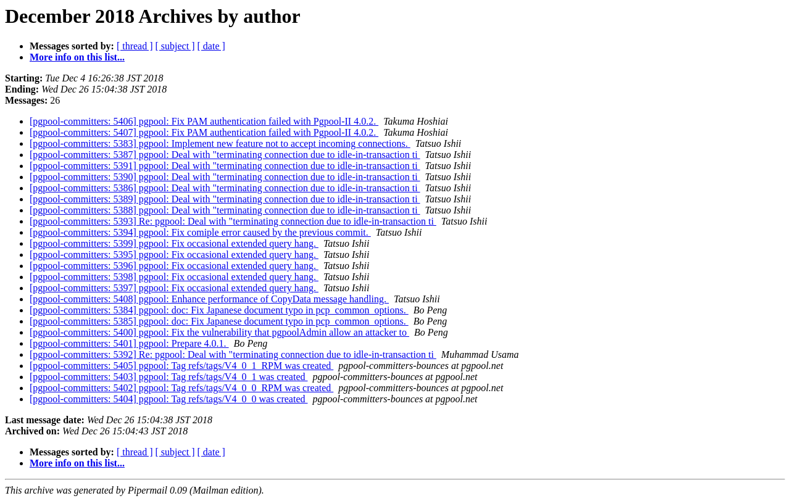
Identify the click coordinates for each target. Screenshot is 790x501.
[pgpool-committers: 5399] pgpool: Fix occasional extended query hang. (174, 243)
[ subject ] (175, 46)
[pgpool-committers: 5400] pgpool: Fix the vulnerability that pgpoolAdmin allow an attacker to (219, 332)
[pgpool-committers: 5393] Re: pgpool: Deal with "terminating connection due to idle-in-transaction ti (233, 221)
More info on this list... (77, 57)
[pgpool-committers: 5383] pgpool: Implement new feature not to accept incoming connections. (220, 143)
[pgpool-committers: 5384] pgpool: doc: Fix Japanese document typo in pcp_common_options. (219, 310)
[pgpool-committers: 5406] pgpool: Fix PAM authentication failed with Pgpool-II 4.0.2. (204, 121)
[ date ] (211, 46)
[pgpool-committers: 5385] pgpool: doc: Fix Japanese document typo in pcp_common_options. (219, 321)
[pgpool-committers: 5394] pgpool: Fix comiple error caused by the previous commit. (200, 232)
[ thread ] (135, 46)
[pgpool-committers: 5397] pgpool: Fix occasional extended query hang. (174, 288)
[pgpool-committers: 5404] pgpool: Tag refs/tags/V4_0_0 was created (168, 399)
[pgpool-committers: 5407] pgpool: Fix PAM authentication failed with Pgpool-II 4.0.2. (204, 132)
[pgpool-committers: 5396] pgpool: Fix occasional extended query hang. (174, 265)
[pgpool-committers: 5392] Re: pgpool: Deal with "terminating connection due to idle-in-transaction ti (233, 354)
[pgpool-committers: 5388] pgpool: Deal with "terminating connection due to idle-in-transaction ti (225, 210)
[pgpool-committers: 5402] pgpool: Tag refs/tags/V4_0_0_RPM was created (181, 388)
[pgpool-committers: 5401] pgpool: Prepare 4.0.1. (129, 343)
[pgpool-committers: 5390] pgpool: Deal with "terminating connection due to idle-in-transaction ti (225, 177)
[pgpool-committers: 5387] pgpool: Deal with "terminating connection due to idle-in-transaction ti (225, 154)
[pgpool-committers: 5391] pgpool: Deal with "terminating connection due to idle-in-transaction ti (225, 165)
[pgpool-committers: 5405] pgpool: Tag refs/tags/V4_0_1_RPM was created (181, 365)
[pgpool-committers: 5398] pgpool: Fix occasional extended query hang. (174, 276)
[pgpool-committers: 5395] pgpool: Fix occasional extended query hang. (174, 254)
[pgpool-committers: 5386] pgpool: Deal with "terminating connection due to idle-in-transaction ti (225, 188)
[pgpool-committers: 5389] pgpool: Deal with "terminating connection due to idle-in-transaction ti (225, 199)
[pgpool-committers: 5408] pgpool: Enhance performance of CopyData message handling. (209, 299)
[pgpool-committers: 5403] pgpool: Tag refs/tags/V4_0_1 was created (168, 376)
